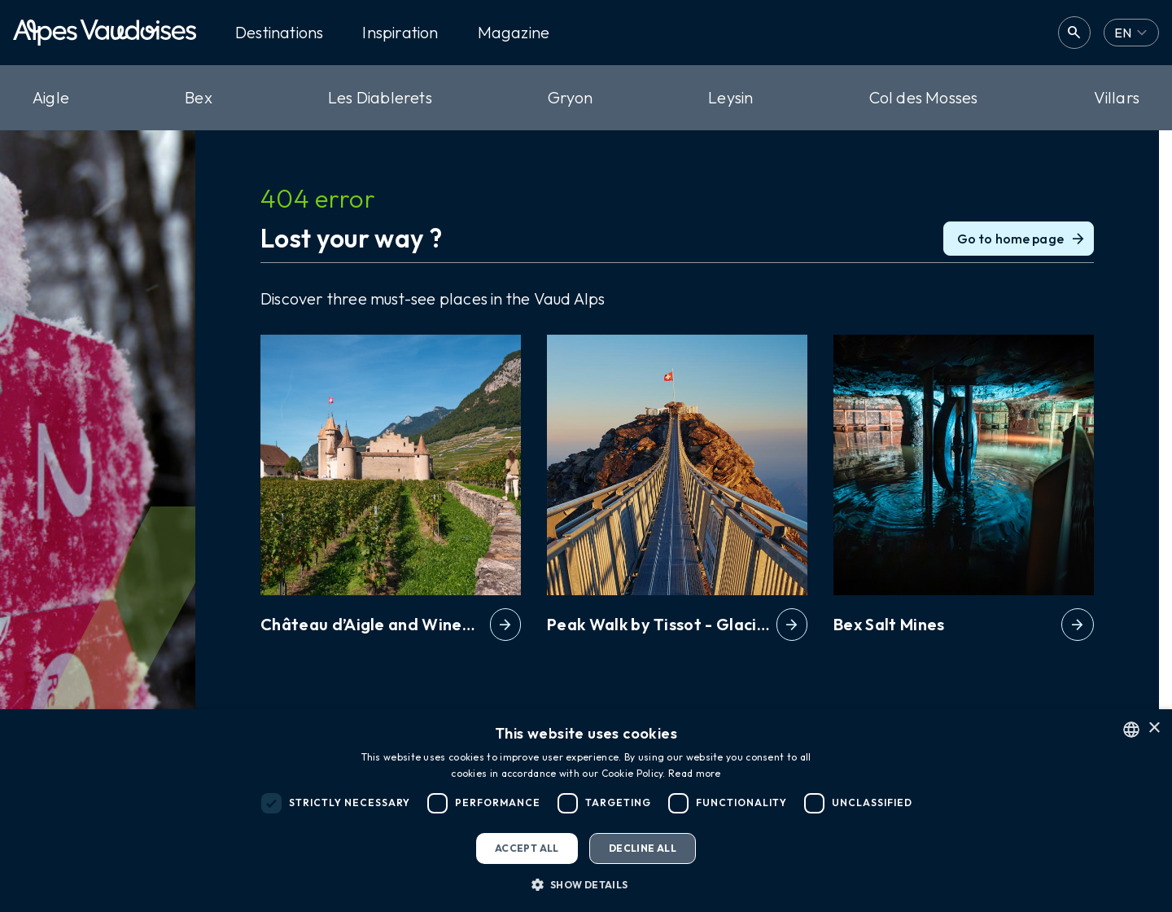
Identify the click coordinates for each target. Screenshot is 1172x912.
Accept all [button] (527, 848)
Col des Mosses (923, 97)
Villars (1116, 97)
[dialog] (586, 810)
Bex (198, 97)
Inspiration (400, 32)
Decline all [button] (642, 848)
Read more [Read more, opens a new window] (694, 773)
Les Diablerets (380, 97)
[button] (586, 884)
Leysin (730, 97)
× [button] (1154, 728)
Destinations (279, 32)
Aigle (51, 97)
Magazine (514, 32)
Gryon (570, 97)
